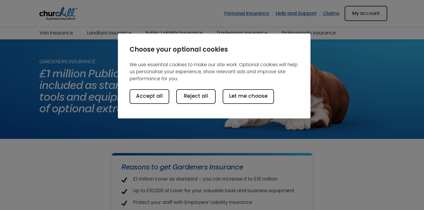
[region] (214, 76)
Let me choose (248, 96)
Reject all (196, 96)
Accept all (149, 96)
